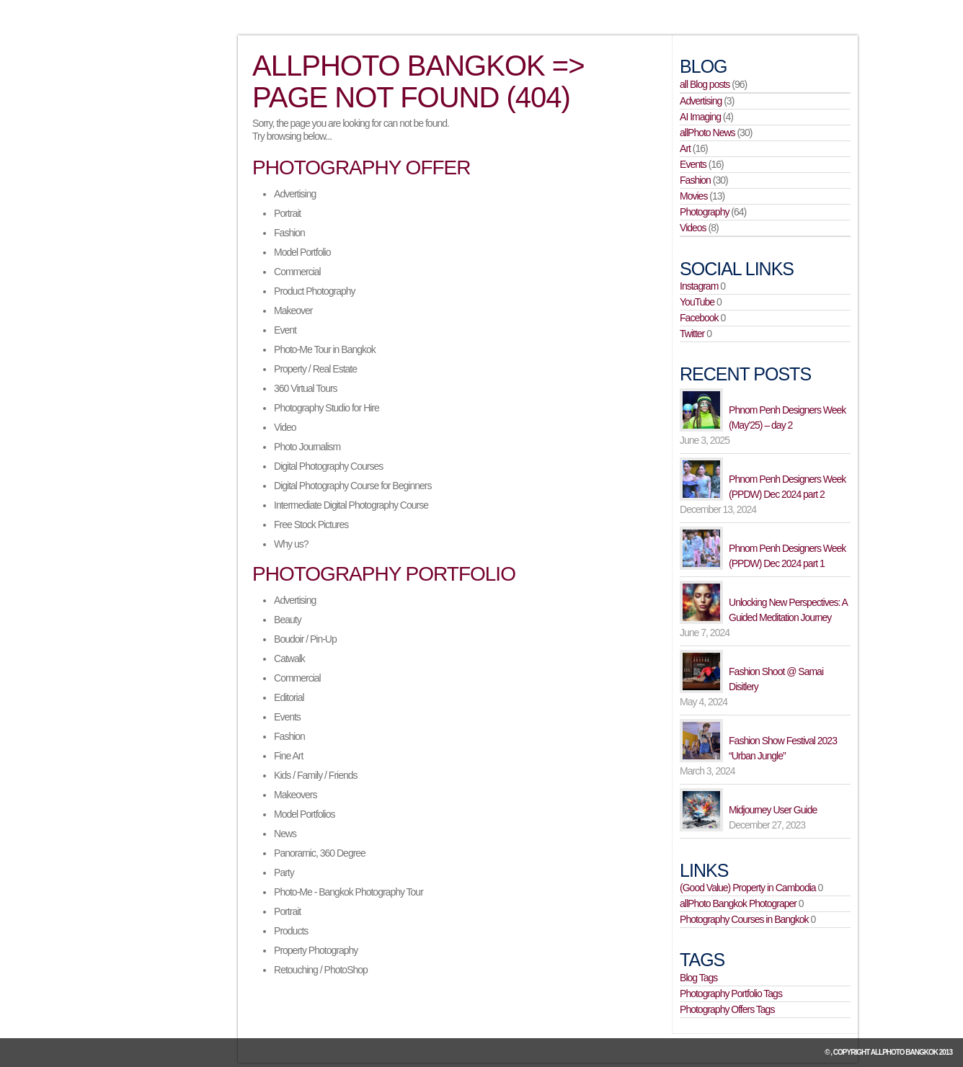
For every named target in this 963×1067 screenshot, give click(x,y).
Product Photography (314, 291)
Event (285, 330)
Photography (704, 212)
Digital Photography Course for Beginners (352, 485)
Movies (693, 196)
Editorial (289, 697)
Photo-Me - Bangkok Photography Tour (348, 892)
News (285, 833)
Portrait (287, 213)
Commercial (297, 271)
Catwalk (289, 658)
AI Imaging (700, 116)
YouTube (697, 302)
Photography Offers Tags (727, 1009)
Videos (693, 227)
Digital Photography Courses (328, 466)
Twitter (692, 333)
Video (285, 427)
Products (291, 931)
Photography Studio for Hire (326, 408)
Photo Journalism (307, 446)
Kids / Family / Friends (315, 775)
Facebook (699, 317)
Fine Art (288, 756)
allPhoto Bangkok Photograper (738, 903)
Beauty (287, 619)
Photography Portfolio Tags (731, 993)
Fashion (289, 232)
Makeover (293, 310)
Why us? (291, 544)
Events (287, 717)
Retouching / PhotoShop (321, 970)
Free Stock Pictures (311, 524)
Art (685, 148)
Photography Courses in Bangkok (744, 919)
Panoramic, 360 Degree (319, 853)
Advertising (295, 194)
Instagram (699, 286)
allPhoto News (707, 132)
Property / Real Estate (315, 369)
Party (284, 872)
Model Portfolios (304, 814)
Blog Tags (698, 977)
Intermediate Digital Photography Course (351, 505)
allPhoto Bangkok (904, 1052)
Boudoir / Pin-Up (305, 639)
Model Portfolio (302, 252)
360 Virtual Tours (305, 388)
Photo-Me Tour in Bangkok (325, 349)
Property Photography (316, 950)
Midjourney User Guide (773, 810)
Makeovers (295, 794)
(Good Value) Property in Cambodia (748, 887)
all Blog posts (704, 84)
